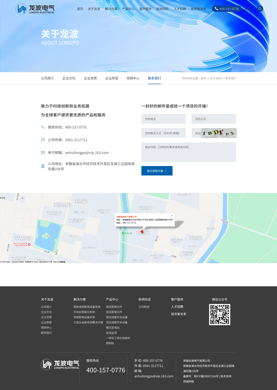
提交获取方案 (157, 171)
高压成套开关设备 (117, 317)
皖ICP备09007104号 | (207, 376)
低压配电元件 (114, 312)
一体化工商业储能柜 (118, 338)
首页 (80, 8)
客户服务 (145, 8)
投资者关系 (198, 8)
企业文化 (46, 312)
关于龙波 (94, 8)
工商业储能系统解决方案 (88, 322)
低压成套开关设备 (117, 322)
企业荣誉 (46, 322)
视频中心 (46, 327)
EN (247, 8)
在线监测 (111, 333)
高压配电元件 (114, 307)
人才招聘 (180, 8)
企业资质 (46, 317)
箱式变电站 (112, 327)
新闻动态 (162, 8)
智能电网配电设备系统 (86, 307)
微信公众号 (219, 299)
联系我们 (230, 78)
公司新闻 (143, 307)
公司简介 (46, 307)
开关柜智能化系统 (84, 312)
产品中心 (128, 8)
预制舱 (110, 343)
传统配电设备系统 (84, 317)
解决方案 (111, 8)
